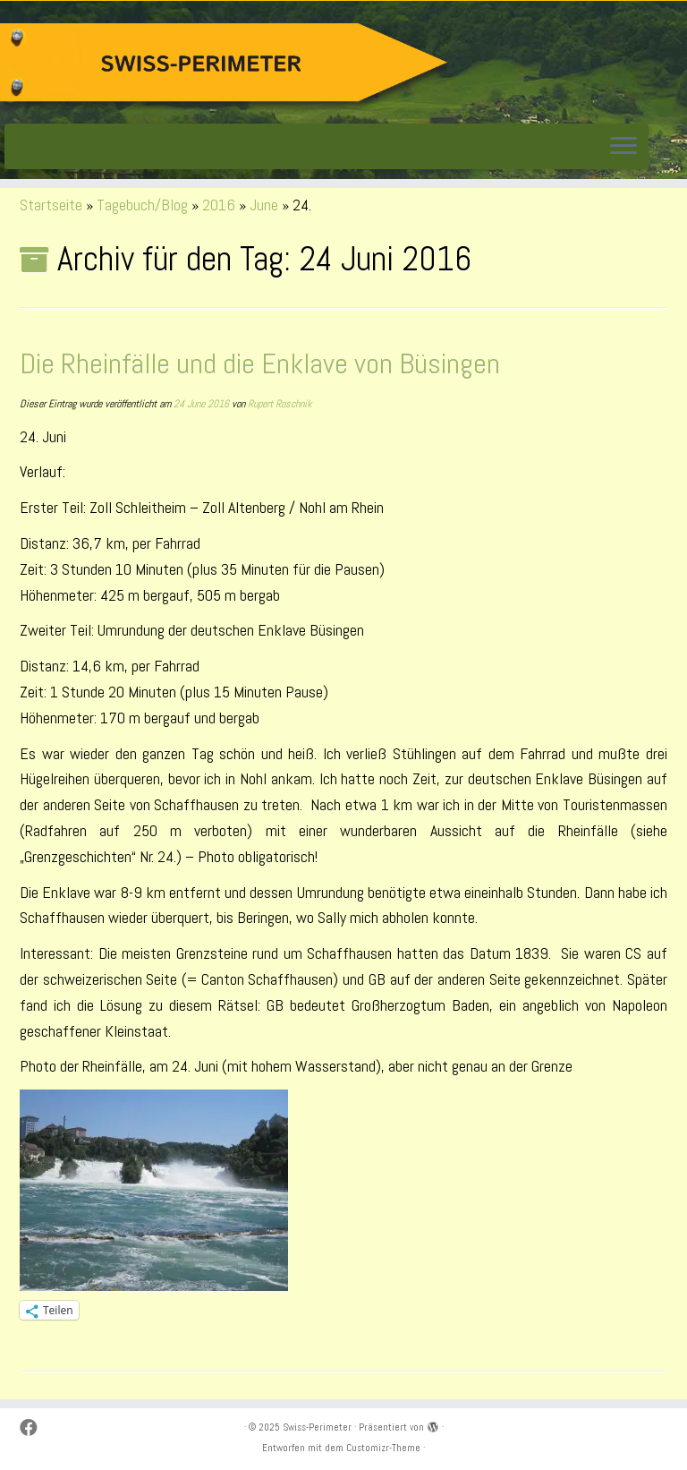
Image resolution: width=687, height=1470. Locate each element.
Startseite (51, 204)
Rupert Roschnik (279, 404)
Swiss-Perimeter (317, 1427)
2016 (218, 204)
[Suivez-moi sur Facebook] (34, 1428)
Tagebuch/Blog (142, 204)
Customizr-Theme (383, 1447)
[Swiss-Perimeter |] (223, 66)
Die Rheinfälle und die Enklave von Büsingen (260, 363)
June (264, 204)
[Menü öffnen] (623, 146)
